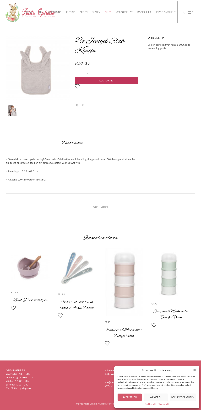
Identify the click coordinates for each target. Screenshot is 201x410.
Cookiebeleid (150, 404)
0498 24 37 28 (113, 385)
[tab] (72, 142)
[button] (194, 370)
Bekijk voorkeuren (182, 397)
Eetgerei (104, 207)
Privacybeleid (163, 404)
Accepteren (130, 397)
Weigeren (156, 397)
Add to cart (106, 80)
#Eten (95, 207)
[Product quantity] (82, 73)
